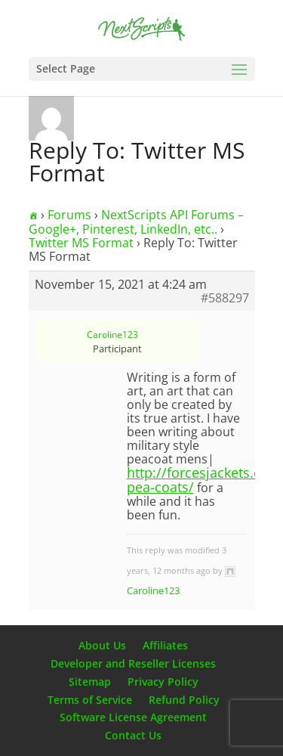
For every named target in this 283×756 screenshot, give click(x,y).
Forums (69, 214)
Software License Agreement (133, 717)
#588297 (225, 298)
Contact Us (133, 735)
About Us (102, 645)
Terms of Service (90, 699)
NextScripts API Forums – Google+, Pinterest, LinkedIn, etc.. (136, 221)
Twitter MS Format (81, 242)
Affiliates (165, 645)
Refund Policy (184, 699)
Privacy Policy (163, 681)
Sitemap (90, 681)
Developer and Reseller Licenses (133, 663)
